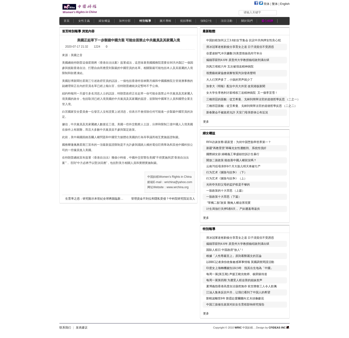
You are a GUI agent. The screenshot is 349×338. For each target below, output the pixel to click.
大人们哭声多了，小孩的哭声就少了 (229, 79)
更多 (206, 121)
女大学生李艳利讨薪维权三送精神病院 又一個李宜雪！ (242, 92)
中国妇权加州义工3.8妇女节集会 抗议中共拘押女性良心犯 (243, 40)
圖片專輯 (165, 21)
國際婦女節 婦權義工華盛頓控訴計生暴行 (232, 154)
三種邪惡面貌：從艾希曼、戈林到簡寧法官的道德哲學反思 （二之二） (251, 106)
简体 (267, 4)
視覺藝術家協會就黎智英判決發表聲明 (231, 73)
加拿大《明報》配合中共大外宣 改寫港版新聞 (235, 86)
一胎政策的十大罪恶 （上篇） (225, 190)
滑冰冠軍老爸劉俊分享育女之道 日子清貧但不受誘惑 (240, 47)
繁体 (275, 4)
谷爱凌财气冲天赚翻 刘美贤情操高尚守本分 (234, 53)
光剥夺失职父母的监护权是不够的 (228, 184)
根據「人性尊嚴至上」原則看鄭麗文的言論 (234, 256)
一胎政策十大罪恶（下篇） (223, 196)
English (285, 4)
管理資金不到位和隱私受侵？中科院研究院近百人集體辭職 (167, 198)
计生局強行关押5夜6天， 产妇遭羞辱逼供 (233, 209)
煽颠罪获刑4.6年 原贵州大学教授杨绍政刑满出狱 (237, 60)
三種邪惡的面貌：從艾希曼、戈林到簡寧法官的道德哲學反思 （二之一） (253, 99)
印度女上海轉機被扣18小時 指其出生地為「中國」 (239, 268)
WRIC (238, 327)
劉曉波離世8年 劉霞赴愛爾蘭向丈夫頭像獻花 (235, 298)
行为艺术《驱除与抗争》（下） (226, 172)
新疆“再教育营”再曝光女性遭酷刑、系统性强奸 (236, 148)
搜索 (283, 12)
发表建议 (81, 327)
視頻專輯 (186, 21)
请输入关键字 (252, 12)
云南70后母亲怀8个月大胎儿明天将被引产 (233, 166)
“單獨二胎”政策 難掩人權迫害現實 (228, 202)
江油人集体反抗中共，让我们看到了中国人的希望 (238, 292)
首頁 (67, 21)
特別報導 (145, 21)
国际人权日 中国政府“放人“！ (225, 250)
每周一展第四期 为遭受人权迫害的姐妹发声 (234, 280)
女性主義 (84, 21)
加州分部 (125, 21)
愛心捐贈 (267, 21)
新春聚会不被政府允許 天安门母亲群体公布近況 (237, 112)
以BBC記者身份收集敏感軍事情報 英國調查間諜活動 (240, 262)
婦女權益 (104, 21)
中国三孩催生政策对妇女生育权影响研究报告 (235, 304)
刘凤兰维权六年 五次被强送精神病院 (230, 66)
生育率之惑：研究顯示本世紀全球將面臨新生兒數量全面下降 (104, 198)
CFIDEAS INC (279, 327)
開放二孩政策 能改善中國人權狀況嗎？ (231, 160)
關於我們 (247, 21)
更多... (282, 132)
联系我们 (65, 327)
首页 (65, 31)
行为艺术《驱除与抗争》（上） (226, 178)
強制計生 (206, 21)
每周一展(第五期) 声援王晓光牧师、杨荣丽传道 (236, 274)
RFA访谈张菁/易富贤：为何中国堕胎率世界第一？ (238, 142)
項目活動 (226, 21)
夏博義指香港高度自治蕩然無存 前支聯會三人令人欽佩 (241, 286)
